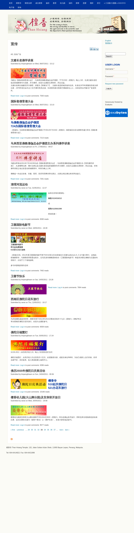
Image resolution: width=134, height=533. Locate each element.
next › (61, 430)
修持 (47, 3)
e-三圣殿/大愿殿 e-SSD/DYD (115, 3)
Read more (15, 96)
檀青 (77, 3)
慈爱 (84, 3)
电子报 (11, 7)
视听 (91, 3)
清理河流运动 (19, 184)
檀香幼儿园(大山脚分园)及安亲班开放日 (36, 397)
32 (38, 430)
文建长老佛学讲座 (22, 60)
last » (67, 430)
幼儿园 (62, 3)
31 (35, 430)
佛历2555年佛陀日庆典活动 (28, 370)
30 (32, 430)
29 (29, 430)
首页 (10, 3)
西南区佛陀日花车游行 (25, 299)
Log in (22, 96)
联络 (19, 7)
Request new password (114, 84)
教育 (54, 3)
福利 (70, 3)
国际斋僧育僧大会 (22, 101)
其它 (98, 3)
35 (48, 430)
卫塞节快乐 (18, 276)
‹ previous (20, 430)
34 (45, 430)
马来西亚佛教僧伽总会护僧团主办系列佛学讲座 (40, 143)
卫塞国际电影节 (20, 224)
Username (109, 69)
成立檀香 (38, 3)
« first (13, 430)
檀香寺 (18, 3)
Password (109, 76)
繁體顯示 (108, 43)
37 (55, 430)
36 (51, 430)
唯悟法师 (28, 3)
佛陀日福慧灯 (19, 332)
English (108, 41)
